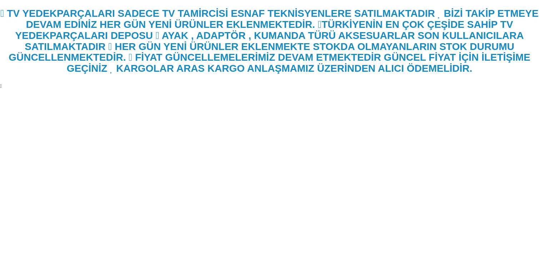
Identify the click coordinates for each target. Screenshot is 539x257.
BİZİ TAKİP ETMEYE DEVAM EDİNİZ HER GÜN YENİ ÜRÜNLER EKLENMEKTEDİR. (282, 19)
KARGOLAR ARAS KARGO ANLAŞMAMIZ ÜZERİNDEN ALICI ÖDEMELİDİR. (291, 68)
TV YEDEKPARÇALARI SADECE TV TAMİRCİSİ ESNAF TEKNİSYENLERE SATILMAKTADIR (217, 13)
